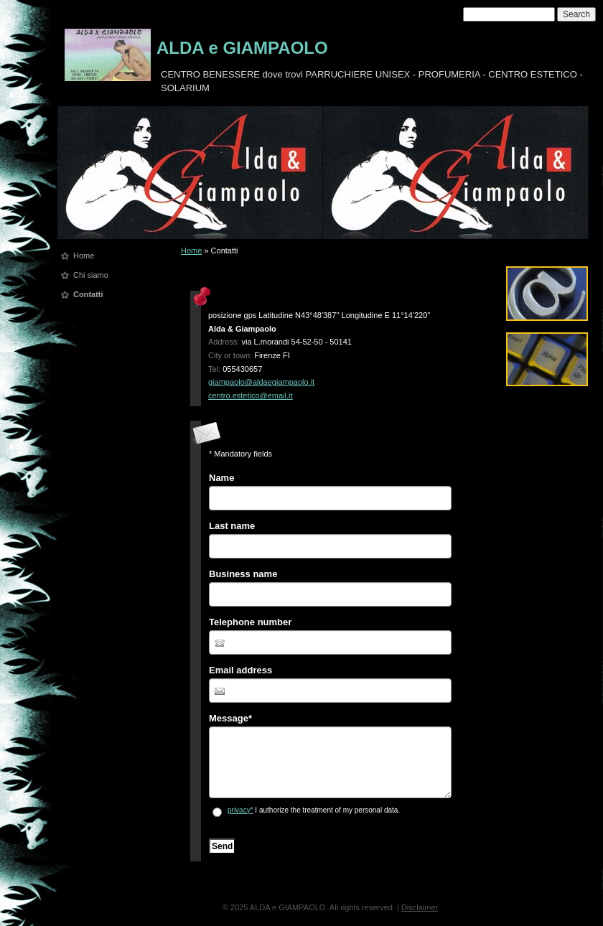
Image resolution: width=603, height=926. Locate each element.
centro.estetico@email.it (250, 395)
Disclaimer (419, 907)
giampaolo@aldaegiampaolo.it (261, 382)
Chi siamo (90, 275)
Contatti (88, 294)
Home (83, 255)
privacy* (240, 810)
